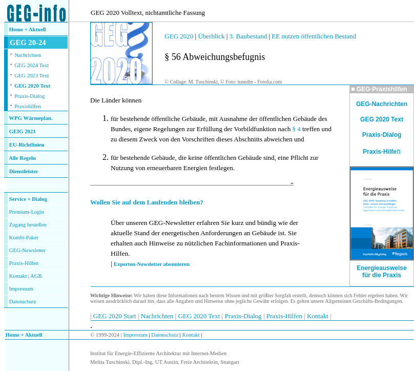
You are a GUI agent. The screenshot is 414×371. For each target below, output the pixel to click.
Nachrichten (27, 55)
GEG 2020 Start (115, 316)
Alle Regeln (22, 158)
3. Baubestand (249, 36)
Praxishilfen (27, 106)
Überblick (211, 36)
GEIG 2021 (22, 131)
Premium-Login (26, 212)
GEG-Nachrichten (381, 104)
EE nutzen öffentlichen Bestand (313, 36)
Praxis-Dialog (29, 96)
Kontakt (18, 276)
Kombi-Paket (23, 237)
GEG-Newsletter (27, 250)
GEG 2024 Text (31, 65)
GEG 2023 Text (31, 75)
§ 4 (296, 129)
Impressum (21, 289)
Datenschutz (164, 335)
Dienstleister (23, 171)
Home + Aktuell (27, 29)
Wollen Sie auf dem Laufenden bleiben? (146, 202)
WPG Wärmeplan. (31, 118)
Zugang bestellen (28, 225)
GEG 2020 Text (32, 86)
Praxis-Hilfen (23, 263)
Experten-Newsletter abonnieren (152, 264)
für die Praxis (381, 275)
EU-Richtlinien (27, 145)
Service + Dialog (28, 199)
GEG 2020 (178, 36)
